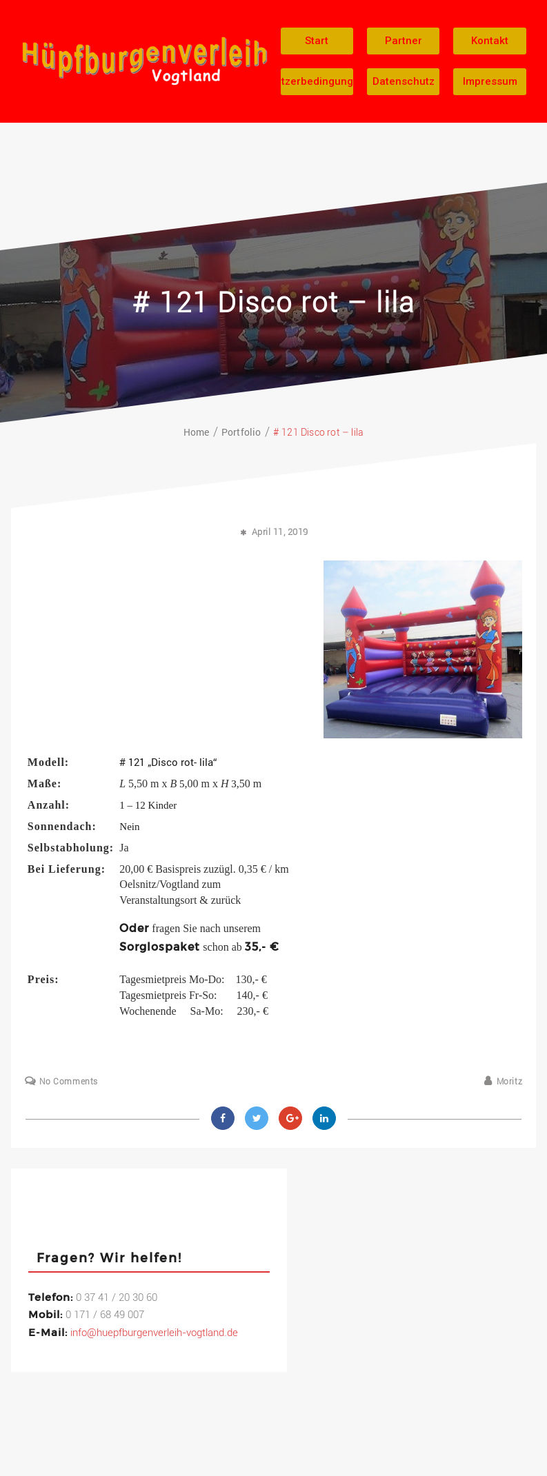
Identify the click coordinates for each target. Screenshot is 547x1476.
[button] (317, 41)
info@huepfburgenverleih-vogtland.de (154, 1332)
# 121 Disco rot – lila (273, 303)
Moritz (510, 1081)
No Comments (68, 1081)
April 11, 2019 (280, 532)
